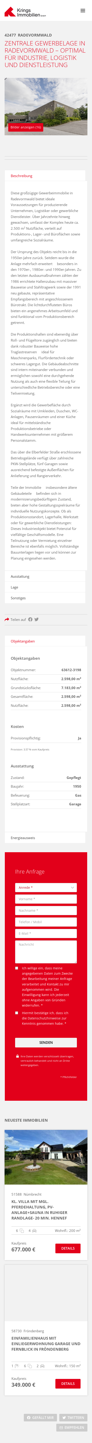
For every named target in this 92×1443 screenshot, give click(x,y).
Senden (46, 1042)
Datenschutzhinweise (44, 1018)
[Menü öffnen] (82, 10)
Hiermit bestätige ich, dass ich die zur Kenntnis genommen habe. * (41, 1018)
